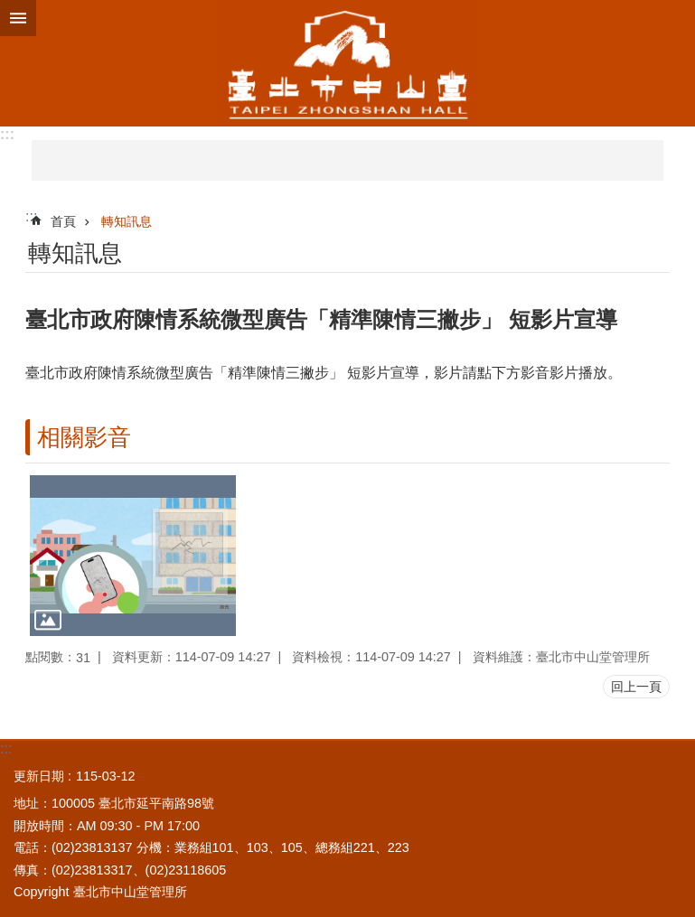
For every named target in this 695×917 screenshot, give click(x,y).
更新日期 (39, 776)
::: (7, 134)
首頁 (63, 221)
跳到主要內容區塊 (9, 9)
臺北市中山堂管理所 (347, 63)
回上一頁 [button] (636, 686)
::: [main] (31, 216)
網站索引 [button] (18, 18)
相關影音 (84, 437)
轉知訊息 (126, 221)
